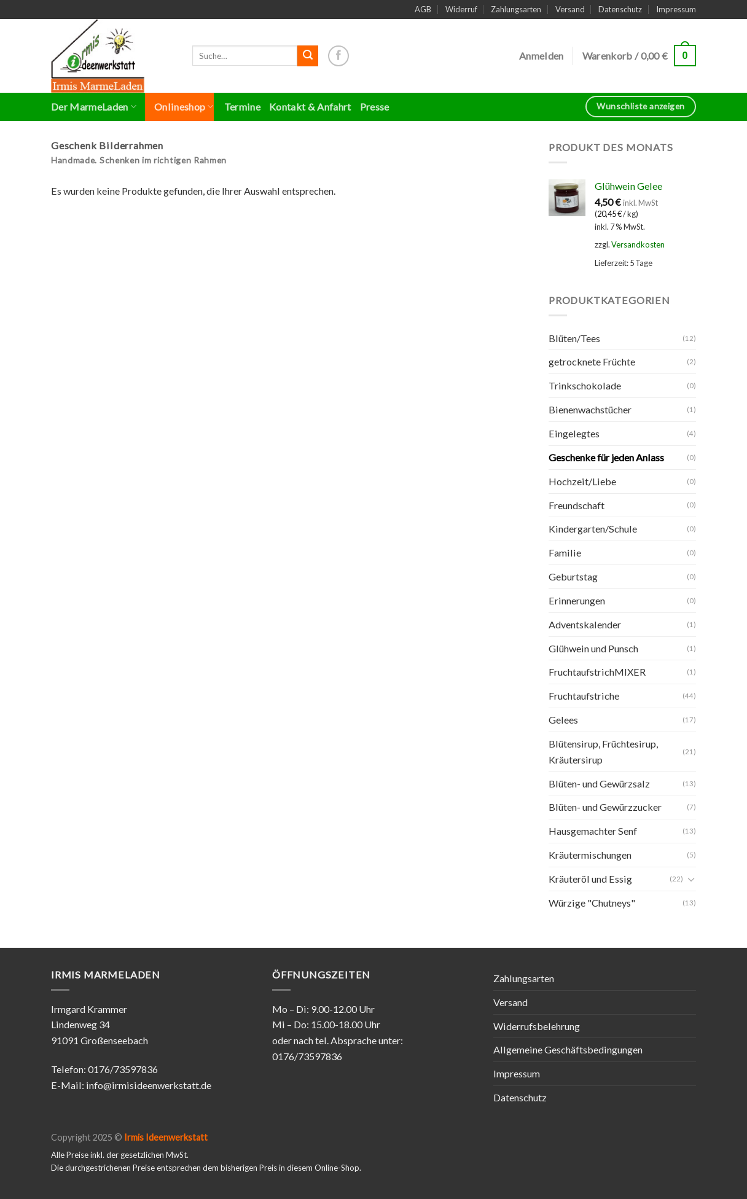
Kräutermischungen (590, 855)
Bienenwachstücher (590, 409)
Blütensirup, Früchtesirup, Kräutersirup (603, 751)
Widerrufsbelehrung (536, 1026)
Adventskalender (585, 624)
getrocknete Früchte (592, 361)
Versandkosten (638, 244)
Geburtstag (573, 576)
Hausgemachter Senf (593, 831)
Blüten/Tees (574, 338)
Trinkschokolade (585, 385)
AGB (423, 9)
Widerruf (461, 9)
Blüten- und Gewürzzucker (605, 807)
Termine (242, 106)
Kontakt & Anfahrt (310, 106)
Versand (570, 9)
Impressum (676, 9)
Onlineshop (184, 107)
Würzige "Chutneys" (592, 902)
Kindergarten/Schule (593, 528)
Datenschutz (620, 9)
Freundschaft (576, 505)
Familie (565, 552)
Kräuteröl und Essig (590, 879)
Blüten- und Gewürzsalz (599, 783)
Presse (374, 106)
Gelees (563, 719)
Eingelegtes (574, 433)
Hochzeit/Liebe (582, 481)
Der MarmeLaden (93, 107)
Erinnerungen (577, 600)
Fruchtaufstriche (584, 695)
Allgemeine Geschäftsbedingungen (568, 1049)
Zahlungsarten (516, 9)
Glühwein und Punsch (593, 648)
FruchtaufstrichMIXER (597, 672)
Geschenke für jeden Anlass (606, 457)
